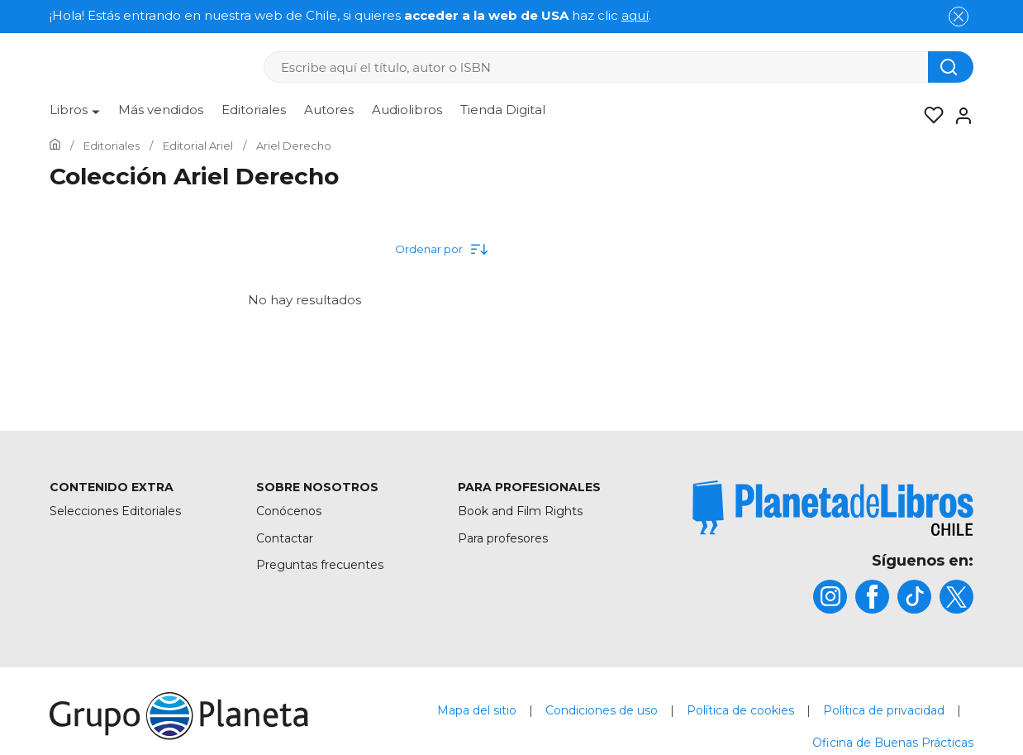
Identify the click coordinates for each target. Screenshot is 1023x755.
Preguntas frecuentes (319, 564)
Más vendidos (160, 109)
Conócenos (288, 511)
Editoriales (253, 109)
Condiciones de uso (601, 710)
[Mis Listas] (929, 116)
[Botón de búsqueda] (950, 67)
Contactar (284, 538)
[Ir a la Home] (55, 145)
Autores (329, 109)
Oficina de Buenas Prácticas (892, 742)
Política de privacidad (883, 710)
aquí (635, 15)
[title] (832, 508)
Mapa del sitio (476, 710)
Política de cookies (740, 710)
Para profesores (503, 538)
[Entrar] (958, 116)
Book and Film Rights (520, 511)
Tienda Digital (502, 109)
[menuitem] (75, 116)
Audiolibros (407, 109)
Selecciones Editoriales (115, 511)
